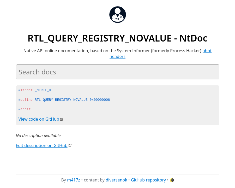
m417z (73, 180)
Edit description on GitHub (42, 145)
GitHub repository (148, 180)
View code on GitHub (39, 119)
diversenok (116, 180)
